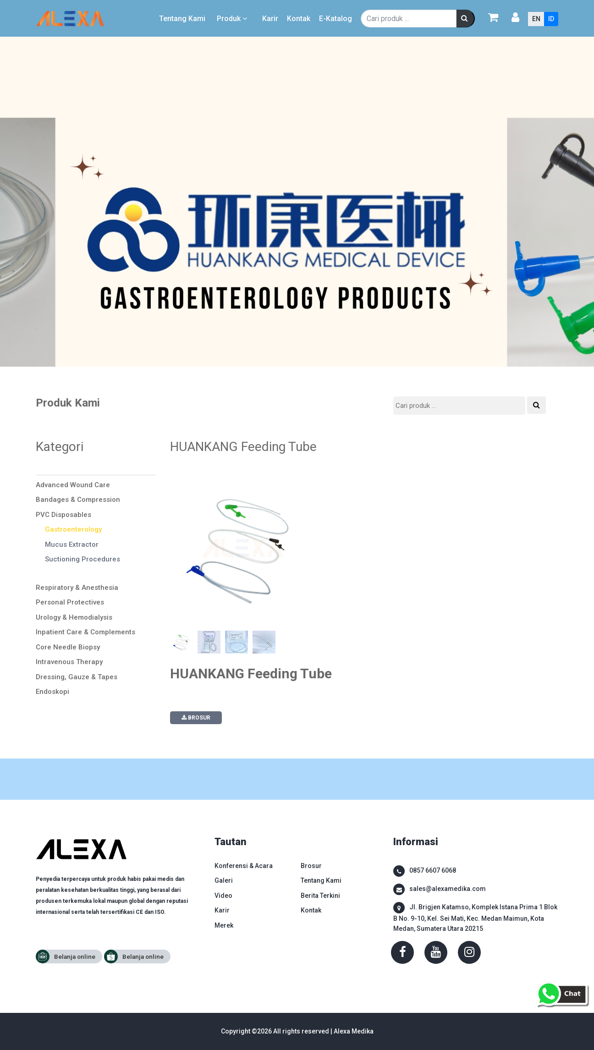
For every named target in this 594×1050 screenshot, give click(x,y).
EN (536, 18)
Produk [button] (233, 18)
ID (551, 18)
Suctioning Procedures (82, 559)
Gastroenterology (73, 529)
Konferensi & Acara (243, 865)
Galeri (223, 880)
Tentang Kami (182, 18)
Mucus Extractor (72, 544)
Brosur (311, 865)
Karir (270, 18)
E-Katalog (335, 18)
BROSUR (196, 718)
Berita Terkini (320, 895)
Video (223, 895)
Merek (223, 925)
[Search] (408, 18)
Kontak (298, 18)
